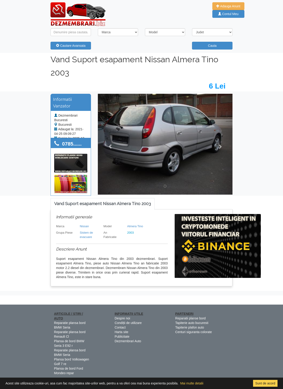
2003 (130, 232)
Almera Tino (135, 226)
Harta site (121, 332)
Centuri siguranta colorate (193, 332)
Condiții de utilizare (128, 323)
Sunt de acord (265, 383)
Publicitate (122, 336)
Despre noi (122, 318)
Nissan (84, 226)
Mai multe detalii (191, 383)
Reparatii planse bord (190, 318)
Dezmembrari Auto (128, 341)
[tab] (103, 204)
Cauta (212, 45)
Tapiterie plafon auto (189, 327)
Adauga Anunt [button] (228, 6)
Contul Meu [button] (228, 14)
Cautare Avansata (70, 45)
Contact (120, 327)
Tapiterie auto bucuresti (191, 323)
